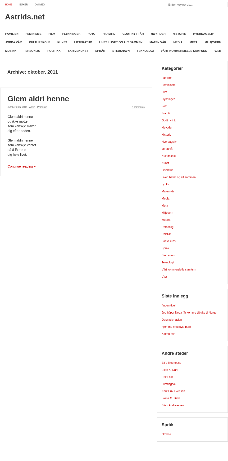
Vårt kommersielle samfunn (184, 51)
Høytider (158, 33)
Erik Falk (167, 377)
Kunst (62, 42)
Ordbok (166, 434)
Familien (11, 33)
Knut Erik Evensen (173, 391)
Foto (92, 33)
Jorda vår (13, 42)
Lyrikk (165, 184)
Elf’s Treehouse (171, 362)
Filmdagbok (169, 384)
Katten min (168, 334)
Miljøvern (213, 42)
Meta (193, 42)
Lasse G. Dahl (171, 398)
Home (8, 4)
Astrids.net (25, 17)
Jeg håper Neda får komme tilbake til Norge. (189, 312)
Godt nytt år (133, 33)
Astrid (32, 107)
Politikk (54, 51)
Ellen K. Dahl (170, 370)
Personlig (31, 51)
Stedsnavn (121, 51)
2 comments (138, 107)
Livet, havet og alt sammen (120, 42)
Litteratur (83, 42)
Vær (217, 51)
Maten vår (158, 42)
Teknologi (145, 51)
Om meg (40, 4)
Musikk (10, 51)
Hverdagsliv (203, 33)
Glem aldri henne (38, 98)
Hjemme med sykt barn (176, 326)
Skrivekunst (78, 51)
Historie (179, 33)
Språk (100, 51)
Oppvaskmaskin (172, 319)
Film (52, 33)
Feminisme (33, 33)
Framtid (109, 33)
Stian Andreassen (173, 405)
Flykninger (71, 33)
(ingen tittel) (169, 305)
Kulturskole (39, 42)
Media (177, 42)
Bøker (23, 4)
